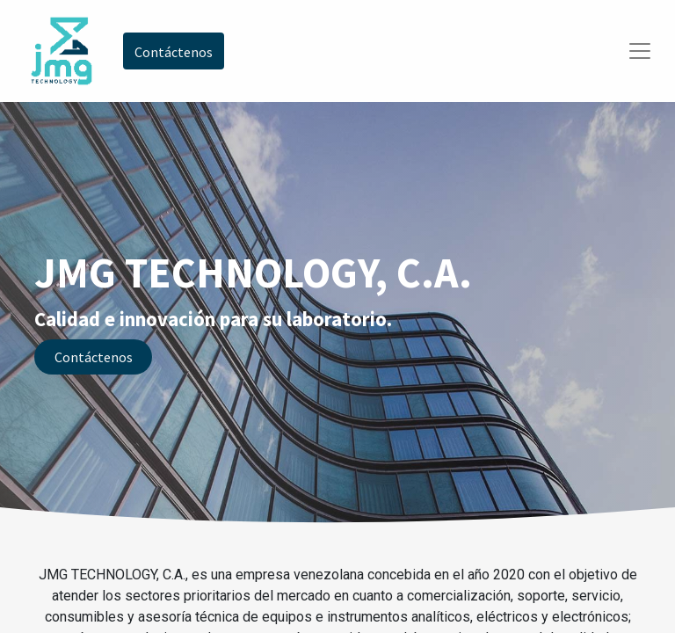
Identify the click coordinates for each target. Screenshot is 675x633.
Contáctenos (93, 357)
